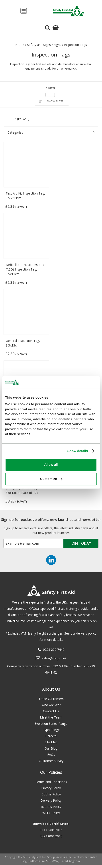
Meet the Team (51, 717)
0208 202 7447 (53, 649)
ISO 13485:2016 (51, 830)
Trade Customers (51, 699)
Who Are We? (51, 705)
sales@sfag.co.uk (54, 658)
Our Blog (51, 748)
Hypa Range (51, 730)
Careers (51, 736)
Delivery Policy (51, 800)
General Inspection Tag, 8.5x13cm (23, 343)
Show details (77, 451)
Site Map (51, 742)
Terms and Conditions (51, 782)
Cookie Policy (51, 794)
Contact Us (51, 711)
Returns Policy (51, 807)
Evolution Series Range (51, 723)
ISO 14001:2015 (51, 836)
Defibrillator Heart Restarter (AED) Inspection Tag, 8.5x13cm (26, 269)
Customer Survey (51, 761)
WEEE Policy (51, 813)
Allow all (51, 464)
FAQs (51, 754)
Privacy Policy (51, 788)
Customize (51, 479)
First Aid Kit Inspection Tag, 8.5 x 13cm (25, 195)
